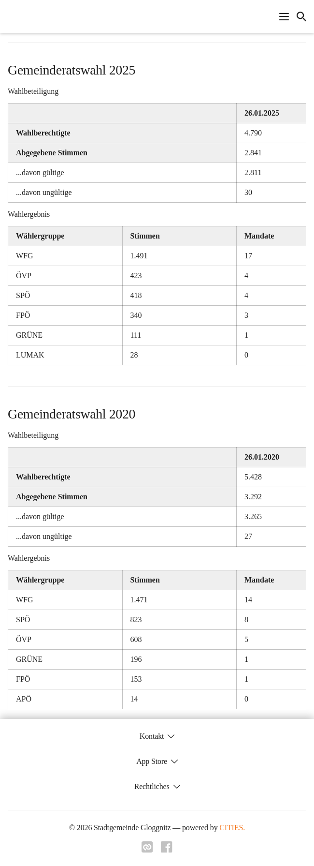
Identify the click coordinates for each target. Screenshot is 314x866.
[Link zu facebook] (166, 850)
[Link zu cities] (147, 850)
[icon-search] (301, 16)
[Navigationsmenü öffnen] (284, 16)
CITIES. (232, 827)
